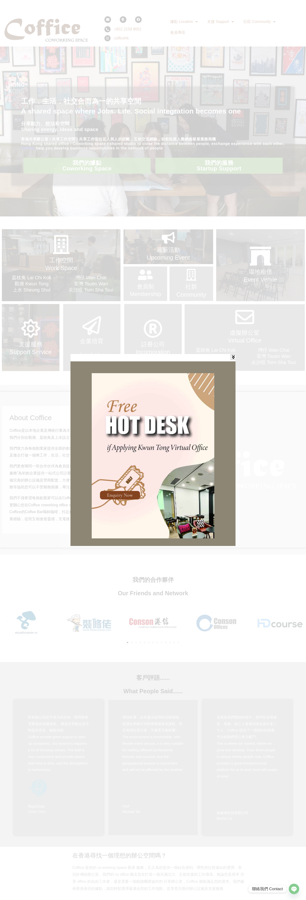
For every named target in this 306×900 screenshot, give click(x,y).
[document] (153, 450)
